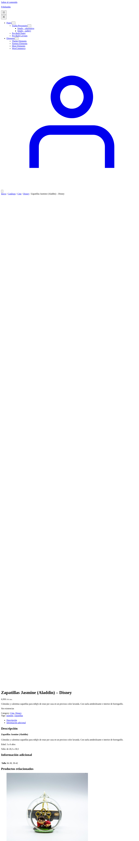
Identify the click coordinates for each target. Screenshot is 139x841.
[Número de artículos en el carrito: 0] (2, 191)
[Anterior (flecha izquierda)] (2, 839)
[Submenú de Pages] (13, 23)
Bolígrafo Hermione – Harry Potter (26, 648)
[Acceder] (69, 188)
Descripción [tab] (12, 235)
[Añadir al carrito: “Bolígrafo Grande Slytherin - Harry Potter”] (14, 563)
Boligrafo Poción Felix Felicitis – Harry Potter (31, 740)
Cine (19, 194)
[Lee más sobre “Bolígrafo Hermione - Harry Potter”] (11, 655)
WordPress (18, 792)
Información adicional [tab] (16, 238)
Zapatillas (18, 231)
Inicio (3, 194)
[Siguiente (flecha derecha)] (5, 839)
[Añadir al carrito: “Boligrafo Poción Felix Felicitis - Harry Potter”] (14, 747)
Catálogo (12, 194)
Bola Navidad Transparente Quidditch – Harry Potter (36, 371)
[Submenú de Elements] (16, 38)
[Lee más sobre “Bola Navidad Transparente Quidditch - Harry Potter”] (11, 379)
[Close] (4, 797)
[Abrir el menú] (4, 12)
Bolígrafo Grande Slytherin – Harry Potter (30, 555)
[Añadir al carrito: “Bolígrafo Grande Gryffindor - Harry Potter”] (14, 470)
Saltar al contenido (9, 2)
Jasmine (9, 231)
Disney (26, 194)
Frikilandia (6, 7)
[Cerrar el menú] (4, 17)
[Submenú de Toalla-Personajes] (29, 25)
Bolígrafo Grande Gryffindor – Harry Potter (31, 463)
